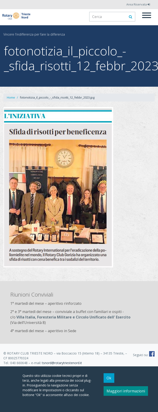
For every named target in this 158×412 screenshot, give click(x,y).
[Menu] (147, 16)
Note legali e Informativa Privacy (27, 367)
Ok (109, 380)
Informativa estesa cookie (74, 367)
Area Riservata (138, 4)
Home (11, 97)
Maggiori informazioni (126, 393)
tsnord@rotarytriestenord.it (62, 363)
